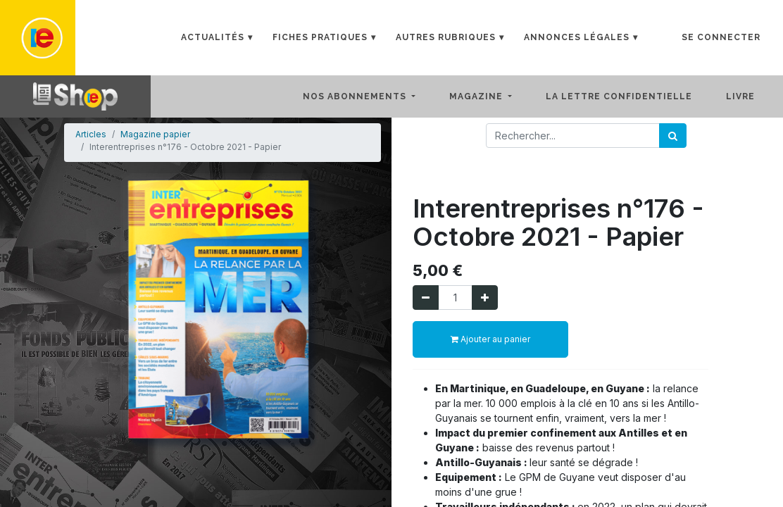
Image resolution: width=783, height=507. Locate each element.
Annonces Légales (576, 37)
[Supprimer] (426, 297)
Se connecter (721, 37)
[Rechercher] (673, 135)
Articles (90, 134)
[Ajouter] (485, 297)
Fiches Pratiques (320, 37)
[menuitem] (630, 96)
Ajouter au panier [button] (490, 339)
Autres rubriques (446, 37)
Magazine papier (155, 134)
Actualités (212, 37)
